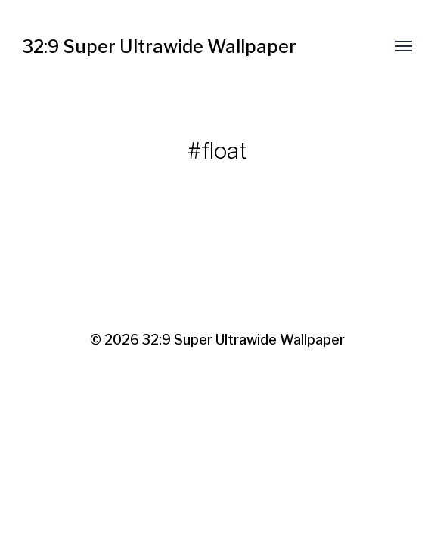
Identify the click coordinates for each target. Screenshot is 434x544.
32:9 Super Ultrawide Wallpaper (159, 46)
